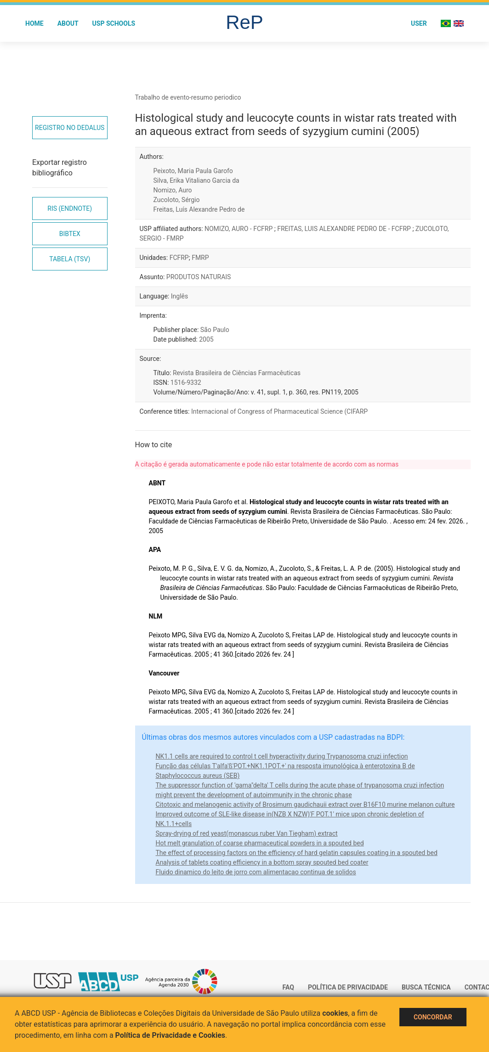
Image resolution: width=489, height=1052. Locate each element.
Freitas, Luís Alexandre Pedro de (199, 209)
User (419, 23)
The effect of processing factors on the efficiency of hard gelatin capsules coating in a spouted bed (297, 852)
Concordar (433, 1017)
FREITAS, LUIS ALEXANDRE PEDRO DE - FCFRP (344, 228)
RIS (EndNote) (69, 208)
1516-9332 (186, 382)
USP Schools (114, 23)
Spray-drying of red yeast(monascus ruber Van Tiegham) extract (247, 833)
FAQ (288, 987)
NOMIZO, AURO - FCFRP (239, 228)
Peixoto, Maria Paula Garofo (193, 170)
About (68, 23)
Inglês (179, 296)
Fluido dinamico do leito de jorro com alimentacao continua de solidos (256, 872)
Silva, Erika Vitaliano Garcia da (196, 180)
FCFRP (179, 257)
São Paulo (214, 329)
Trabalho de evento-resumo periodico (188, 97)
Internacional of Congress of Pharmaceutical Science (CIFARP (279, 411)
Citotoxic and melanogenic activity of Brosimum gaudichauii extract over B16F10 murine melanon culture (305, 804)
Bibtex (69, 233)
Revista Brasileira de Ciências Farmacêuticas (237, 373)
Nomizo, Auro (173, 190)
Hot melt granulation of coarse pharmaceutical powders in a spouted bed (260, 843)
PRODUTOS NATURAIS (198, 277)
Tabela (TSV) (69, 259)
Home (34, 23)
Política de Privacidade (348, 987)
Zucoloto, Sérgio (177, 199)
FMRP (200, 257)
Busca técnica (426, 987)
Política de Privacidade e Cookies (170, 1035)
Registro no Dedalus (69, 127)
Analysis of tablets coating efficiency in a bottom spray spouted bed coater (262, 862)
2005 (206, 339)
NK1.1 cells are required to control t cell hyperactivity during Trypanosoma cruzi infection (282, 756)
